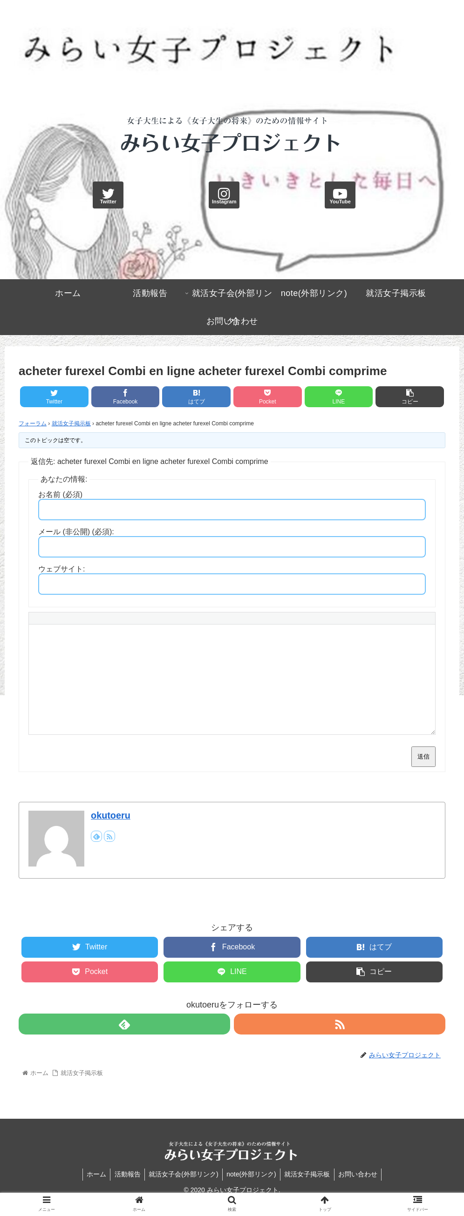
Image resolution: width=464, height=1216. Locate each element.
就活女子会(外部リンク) (183, 1174)
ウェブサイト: (61, 569)
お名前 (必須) (60, 494)
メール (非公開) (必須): (76, 532)
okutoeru (110, 815)
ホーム (92, 1174)
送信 (423, 756)
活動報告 (125, 1174)
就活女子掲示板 (71, 423)
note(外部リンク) (252, 1174)
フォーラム (33, 423)
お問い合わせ (361, 1174)
